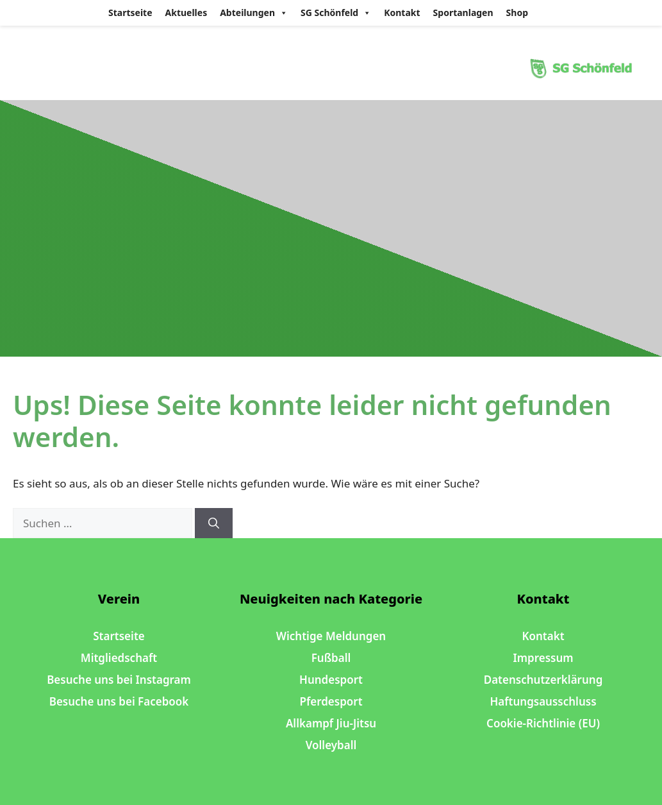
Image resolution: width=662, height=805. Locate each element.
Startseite (130, 12)
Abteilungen (254, 13)
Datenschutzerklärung (543, 679)
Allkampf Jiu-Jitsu (331, 723)
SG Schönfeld (336, 13)
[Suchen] (214, 523)
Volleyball (331, 745)
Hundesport (331, 679)
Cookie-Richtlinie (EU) (543, 723)
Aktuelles (186, 12)
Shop (517, 12)
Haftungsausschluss (543, 701)
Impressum (543, 657)
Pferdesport (330, 701)
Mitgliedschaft (119, 657)
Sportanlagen (463, 12)
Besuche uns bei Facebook (119, 701)
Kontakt (402, 12)
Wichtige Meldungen (331, 636)
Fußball (331, 657)
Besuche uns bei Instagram (119, 679)
